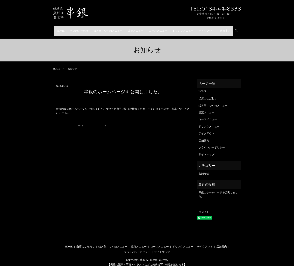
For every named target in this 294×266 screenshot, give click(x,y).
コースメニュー (159, 29)
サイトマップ (206, 150)
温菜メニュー (135, 29)
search (244, 29)
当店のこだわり (75, 29)
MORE (82, 122)
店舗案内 (230, 29)
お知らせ (204, 170)
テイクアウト (210, 29)
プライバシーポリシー (212, 144)
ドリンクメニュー (185, 29)
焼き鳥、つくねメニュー (105, 29)
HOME (55, 29)
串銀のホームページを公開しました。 (123, 88)
